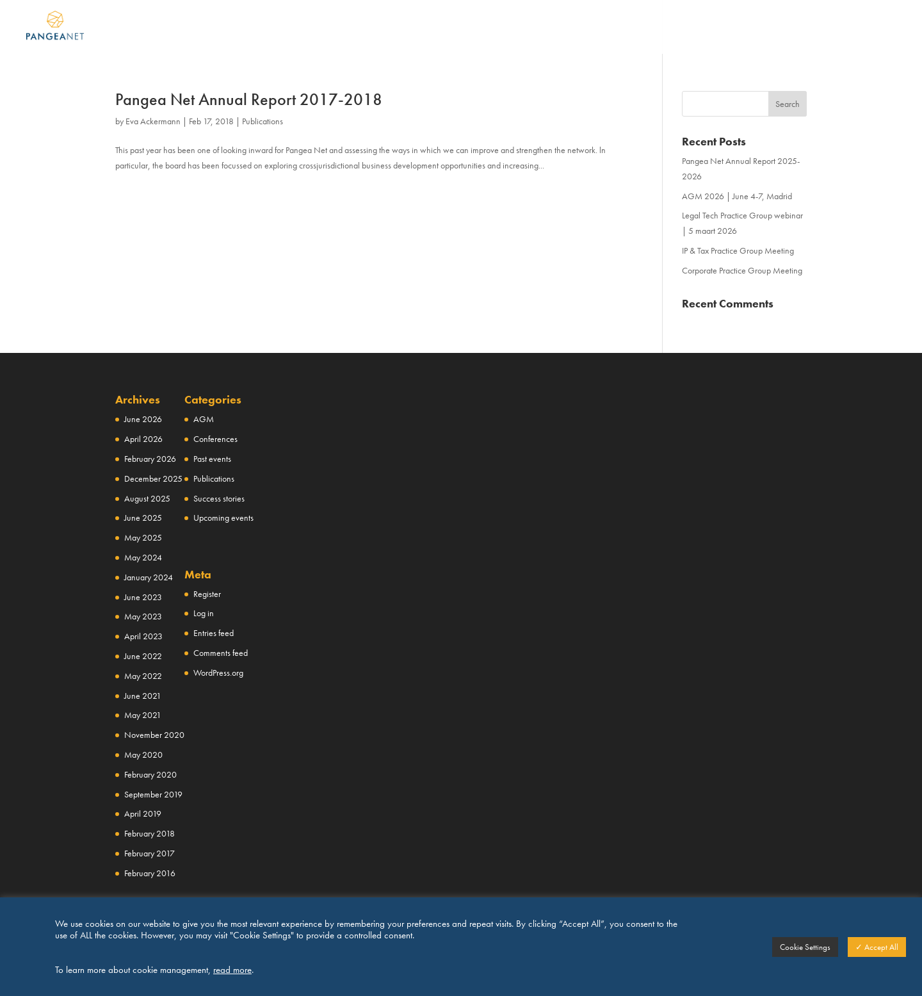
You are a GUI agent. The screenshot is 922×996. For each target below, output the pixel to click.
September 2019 (153, 794)
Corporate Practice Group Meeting (742, 270)
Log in (203, 613)
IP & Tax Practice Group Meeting (738, 250)
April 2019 (142, 813)
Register (207, 594)
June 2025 (143, 517)
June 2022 (143, 656)
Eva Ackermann (153, 121)
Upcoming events (223, 517)
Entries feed (213, 633)
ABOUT (414, 27)
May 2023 (143, 616)
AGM (203, 419)
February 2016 (149, 873)
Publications (262, 121)
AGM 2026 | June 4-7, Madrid (737, 196)
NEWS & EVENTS (707, 27)
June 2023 (143, 597)
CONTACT (802, 27)
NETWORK (489, 27)
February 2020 (150, 774)
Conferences (215, 439)
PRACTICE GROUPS (590, 27)
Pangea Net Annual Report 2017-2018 (248, 99)
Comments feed (220, 652)
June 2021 (142, 695)
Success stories (219, 498)
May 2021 (142, 715)
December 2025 (153, 478)
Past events (212, 458)
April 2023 (143, 636)
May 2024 (143, 557)
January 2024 (148, 577)
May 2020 (143, 754)
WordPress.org (218, 672)
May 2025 (143, 537)
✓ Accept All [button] (876, 947)
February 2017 (149, 853)
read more (232, 970)
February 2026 (150, 458)
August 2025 (147, 498)
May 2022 (143, 676)
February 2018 (149, 833)
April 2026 (143, 439)
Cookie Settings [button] (805, 947)
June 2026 (143, 419)
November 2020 (154, 734)
